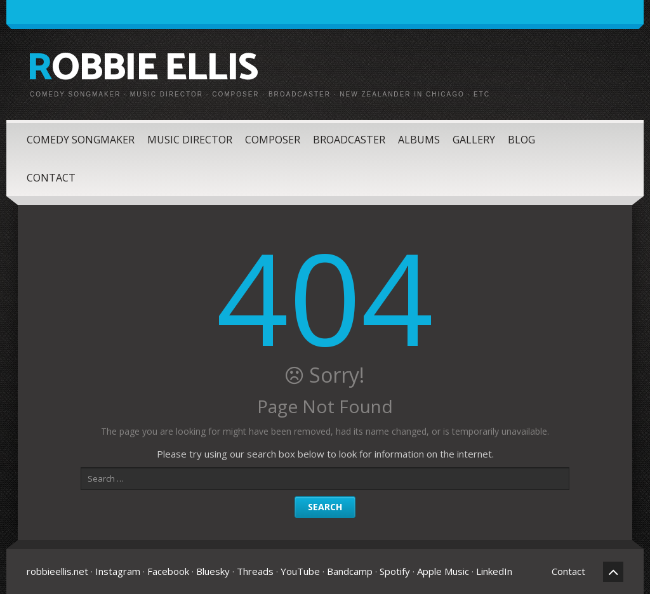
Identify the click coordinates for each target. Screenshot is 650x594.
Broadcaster (349, 140)
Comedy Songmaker (81, 140)
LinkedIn (494, 571)
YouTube (300, 571)
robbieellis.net (57, 571)
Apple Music (443, 571)
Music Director (189, 140)
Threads (255, 571)
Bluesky (213, 571)
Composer (272, 140)
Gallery (474, 140)
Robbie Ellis (142, 69)
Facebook (168, 571)
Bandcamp (350, 571)
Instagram (117, 571)
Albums (419, 140)
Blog (521, 140)
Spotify (395, 571)
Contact (51, 178)
